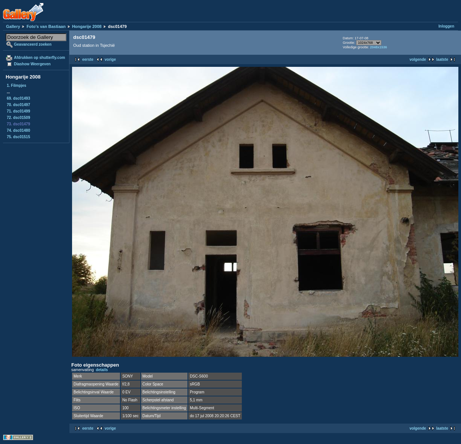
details (102, 370)
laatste (442, 59)
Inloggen (446, 26)
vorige (110, 59)
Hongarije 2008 (86, 26)
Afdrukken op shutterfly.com (39, 57)
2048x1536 (378, 47)
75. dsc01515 (18, 137)
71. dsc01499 (18, 111)
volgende (417, 59)
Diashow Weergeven (32, 64)
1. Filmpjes (16, 85)
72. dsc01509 (18, 118)
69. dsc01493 (18, 98)
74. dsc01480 (18, 130)
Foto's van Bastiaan (45, 26)
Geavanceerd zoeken (33, 44)
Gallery (13, 26)
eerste (87, 59)
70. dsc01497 (18, 105)
